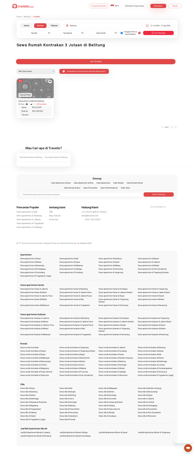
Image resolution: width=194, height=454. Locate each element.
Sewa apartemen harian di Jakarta (34, 289)
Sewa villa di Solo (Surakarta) (149, 413)
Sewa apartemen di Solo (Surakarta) (152, 269)
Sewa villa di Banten (106, 392)
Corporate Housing (98, 6)
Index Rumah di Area (72, 188)
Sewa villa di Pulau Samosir (109, 409)
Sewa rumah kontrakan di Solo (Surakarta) (76, 375)
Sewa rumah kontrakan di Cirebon (33, 365)
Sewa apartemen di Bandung (29, 215)
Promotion (53, 219)
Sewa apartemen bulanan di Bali (72, 329)
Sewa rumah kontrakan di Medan (112, 368)
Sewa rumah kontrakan (29, 347)
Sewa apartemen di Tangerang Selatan (153, 272)
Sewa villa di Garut (67, 399)
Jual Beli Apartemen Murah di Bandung (35, 436)
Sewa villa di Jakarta (146, 399)
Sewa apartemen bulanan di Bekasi (34, 322)
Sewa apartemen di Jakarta (29, 219)
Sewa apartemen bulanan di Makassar (35, 334)
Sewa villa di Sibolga (106, 413)
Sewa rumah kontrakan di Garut (72, 365)
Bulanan (40, 25)
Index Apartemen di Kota (61, 183)
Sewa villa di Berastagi (107, 395)
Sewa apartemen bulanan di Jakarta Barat (154, 322)
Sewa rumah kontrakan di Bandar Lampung (116, 358)
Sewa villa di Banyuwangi (148, 392)
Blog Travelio (55, 215)
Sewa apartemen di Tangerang (111, 272)
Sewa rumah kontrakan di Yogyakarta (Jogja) (155, 375)
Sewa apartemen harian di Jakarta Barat (154, 292)
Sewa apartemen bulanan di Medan (34, 329)
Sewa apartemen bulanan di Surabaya (114, 318)
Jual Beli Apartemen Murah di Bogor (74, 432)
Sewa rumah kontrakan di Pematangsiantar (155, 368)
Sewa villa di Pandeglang (147, 406)
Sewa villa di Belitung (68, 395)
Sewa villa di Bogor (145, 395)
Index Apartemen (103, 183)
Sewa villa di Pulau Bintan (69, 409)
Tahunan (54, 25)
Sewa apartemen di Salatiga (71, 269)
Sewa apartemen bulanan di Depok (151, 325)
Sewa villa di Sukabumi (68, 416)
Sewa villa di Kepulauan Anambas (33, 402)
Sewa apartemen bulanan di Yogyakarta (75, 334)
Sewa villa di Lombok (146, 402)
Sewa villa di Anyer (27, 388)
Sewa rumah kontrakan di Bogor (33, 354)
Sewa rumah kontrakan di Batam (72, 361)
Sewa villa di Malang (67, 406)
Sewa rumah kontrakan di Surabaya (113, 351)
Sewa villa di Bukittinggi (29, 399)
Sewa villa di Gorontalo (107, 399)
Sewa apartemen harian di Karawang (152, 305)
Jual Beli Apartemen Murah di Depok (113, 432)
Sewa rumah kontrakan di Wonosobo (113, 375)
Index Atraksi (118, 183)
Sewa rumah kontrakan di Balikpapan (35, 358)
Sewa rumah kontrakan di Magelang (34, 368)
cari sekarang (158, 33)
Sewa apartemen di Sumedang (32, 272)
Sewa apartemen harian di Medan (33, 299)
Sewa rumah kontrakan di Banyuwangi (35, 361)
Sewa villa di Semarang (69, 413)
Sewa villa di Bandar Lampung (149, 388)
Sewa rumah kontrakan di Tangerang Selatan (77, 351)
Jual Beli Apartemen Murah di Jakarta (35, 432)
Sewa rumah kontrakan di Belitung (112, 361)
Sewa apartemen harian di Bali (72, 299)
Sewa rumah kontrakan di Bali (149, 354)
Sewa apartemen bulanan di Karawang (153, 334)
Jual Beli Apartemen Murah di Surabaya (75, 436)
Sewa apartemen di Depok (109, 262)
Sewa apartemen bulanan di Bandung (74, 318)
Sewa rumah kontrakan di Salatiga (112, 372)
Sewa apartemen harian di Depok (151, 296)
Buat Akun (158, 6)
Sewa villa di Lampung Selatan (110, 402)
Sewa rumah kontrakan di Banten (151, 358)
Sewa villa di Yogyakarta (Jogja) (32, 419)
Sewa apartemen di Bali (27, 212)
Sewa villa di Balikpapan (108, 388)
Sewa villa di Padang (107, 406)
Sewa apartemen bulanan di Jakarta (34, 318)
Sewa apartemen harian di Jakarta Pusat (76, 296)
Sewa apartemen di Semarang (111, 269)
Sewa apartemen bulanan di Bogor (112, 325)
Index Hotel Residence (109, 188)
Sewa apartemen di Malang (109, 266)
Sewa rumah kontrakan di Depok (33, 351)
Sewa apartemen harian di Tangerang (153, 289)
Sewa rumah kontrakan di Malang (73, 368)
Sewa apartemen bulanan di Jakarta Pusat (76, 325)
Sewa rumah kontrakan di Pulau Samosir (36, 372)
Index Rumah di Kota (135, 183)
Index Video (125, 188)
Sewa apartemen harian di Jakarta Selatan (115, 292)
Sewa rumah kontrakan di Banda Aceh (75, 358)
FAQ (51, 212)
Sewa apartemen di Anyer (30, 259)
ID (116, 6)
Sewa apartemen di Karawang (32, 266)
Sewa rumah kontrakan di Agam (72, 354)
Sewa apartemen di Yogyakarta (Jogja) (35, 276)
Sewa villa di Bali (66, 388)
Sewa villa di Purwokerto (147, 409)
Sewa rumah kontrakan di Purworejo (74, 372)
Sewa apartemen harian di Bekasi (33, 292)
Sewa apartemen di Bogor (70, 262)
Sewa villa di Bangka (67, 392)
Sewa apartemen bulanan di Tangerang (153, 318)
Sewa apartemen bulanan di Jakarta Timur (37, 325)
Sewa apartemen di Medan (148, 266)
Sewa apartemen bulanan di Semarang (114, 334)
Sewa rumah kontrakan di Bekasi (151, 351)
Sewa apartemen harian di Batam (151, 299)
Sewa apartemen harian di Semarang (113, 305)
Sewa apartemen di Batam (148, 259)
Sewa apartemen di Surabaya (29, 227)
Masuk (175, 6)
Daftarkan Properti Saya (134, 6)
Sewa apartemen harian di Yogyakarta (75, 305)
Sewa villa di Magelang (29, 406)
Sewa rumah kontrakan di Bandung (152, 347)
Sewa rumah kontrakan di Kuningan (113, 365)
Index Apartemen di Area (83, 183)
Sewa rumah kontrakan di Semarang (152, 372)
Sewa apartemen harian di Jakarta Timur (36, 296)
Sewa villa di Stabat (28, 416)
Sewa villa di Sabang (28, 413)
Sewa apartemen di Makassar (71, 266)
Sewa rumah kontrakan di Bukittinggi (152, 361)
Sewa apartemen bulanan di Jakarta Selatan (116, 322)
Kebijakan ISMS (86, 243)
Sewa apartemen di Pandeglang (33, 269)
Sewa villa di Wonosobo (147, 416)
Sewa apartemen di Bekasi (30, 262)
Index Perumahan (90, 188)
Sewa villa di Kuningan (68, 402)
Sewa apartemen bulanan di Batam (152, 329)
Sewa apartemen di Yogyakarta (30, 223)
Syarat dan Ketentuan (68, 243)
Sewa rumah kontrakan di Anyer (111, 354)
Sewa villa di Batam (28, 395)
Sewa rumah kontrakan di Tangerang (74, 347)
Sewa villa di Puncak (67, 419)
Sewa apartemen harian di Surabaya (113, 289)
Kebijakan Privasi (50, 243)
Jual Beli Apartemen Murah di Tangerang (154, 432)
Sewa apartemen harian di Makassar (34, 305)
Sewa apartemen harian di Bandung (74, 289)
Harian (26, 25)
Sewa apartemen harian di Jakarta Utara (76, 292)
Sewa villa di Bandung (28, 392)
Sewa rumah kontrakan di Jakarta (112, 347)
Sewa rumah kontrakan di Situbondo (34, 375)
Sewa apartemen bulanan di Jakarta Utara (76, 322)
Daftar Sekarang (158, 194)
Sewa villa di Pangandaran (30, 409)
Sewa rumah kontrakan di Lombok (151, 365)
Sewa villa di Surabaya (107, 416)
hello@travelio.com (90, 215)
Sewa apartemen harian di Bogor (112, 296)
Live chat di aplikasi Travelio (94, 212)
